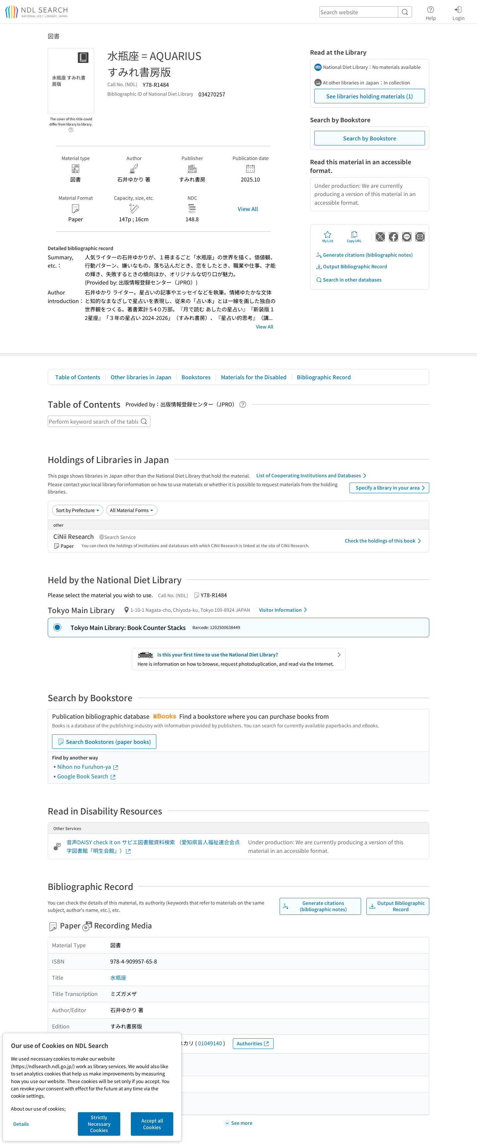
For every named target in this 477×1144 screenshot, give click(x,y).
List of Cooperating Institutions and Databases (312, 476)
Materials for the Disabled (254, 377)
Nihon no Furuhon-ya (88, 766)
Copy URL (354, 237)
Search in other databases (349, 279)
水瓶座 (118, 977)
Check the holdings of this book (384, 541)
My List (327, 237)
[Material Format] (131, 510)
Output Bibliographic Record (351, 266)
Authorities (253, 1043)
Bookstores (196, 377)
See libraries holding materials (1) (369, 96)
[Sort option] (77, 510)
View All (248, 209)
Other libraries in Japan (141, 377)
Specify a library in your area (391, 488)
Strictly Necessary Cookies (99, 1123)
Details (21, 1123)
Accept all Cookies (152, 1123)
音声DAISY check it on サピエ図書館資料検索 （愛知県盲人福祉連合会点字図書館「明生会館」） (153, 846)
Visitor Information (284, 610)
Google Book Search (86, 776)
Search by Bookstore (369, 138)
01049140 (210, 1043)
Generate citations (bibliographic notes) (364, 254)
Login (458, 12)
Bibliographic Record (324, 377)
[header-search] (365, 12)
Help (431, 12)
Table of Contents (77, 377)
